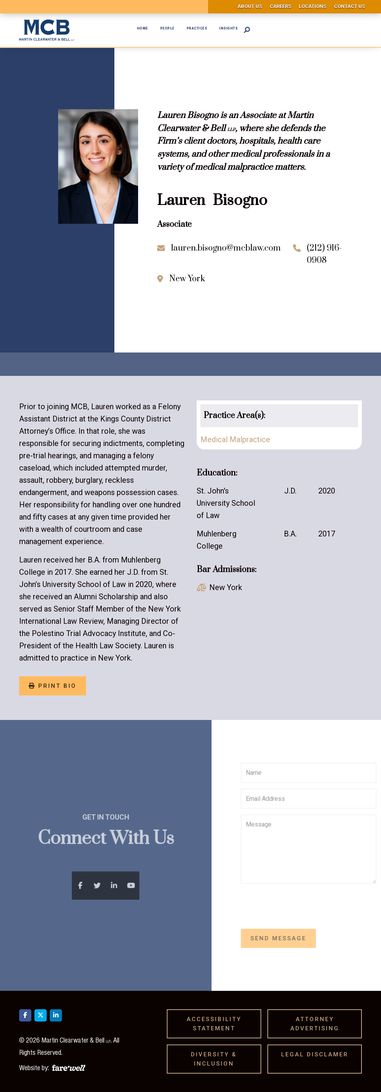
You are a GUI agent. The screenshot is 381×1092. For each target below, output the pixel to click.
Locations (312, 6)
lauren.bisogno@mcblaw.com (226, 248)
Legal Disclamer (317, 1054)
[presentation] (320, 905)
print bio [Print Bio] (53, 685)
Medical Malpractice (235, 439)
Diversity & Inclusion (215, 1059)
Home (142, 28)
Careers (280, 6)
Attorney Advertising (317, 1024)
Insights (228, 28)
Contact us (349, 6)
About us (250, 6)
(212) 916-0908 (324, 254)
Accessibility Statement (214, 1024)
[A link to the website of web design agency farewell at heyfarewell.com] (68, 1067)
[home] (46, 30)
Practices (197, 28)
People (167, 28)
